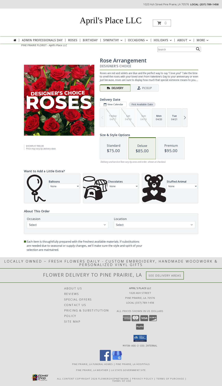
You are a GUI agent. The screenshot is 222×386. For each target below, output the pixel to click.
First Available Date (142, 104)
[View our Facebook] (105, 359)
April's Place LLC (111, 20)
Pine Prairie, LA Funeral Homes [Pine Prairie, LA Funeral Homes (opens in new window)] (92, 363)
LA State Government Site (128, 369)
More (203, 40)
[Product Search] (176, 49)
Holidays (163, 40)
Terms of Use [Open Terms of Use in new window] (121, 380)
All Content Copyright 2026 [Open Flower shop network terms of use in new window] (77, 378)
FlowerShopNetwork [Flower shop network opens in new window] (113, 378)
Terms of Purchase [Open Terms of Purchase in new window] (170, 378)
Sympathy (113, 40)
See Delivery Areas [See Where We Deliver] (165, 275)
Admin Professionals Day (42, 40)
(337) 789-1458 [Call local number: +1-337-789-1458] (209, 4)
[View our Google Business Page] (116, 359)
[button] (162, 23)
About (184, 40)
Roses (72, 40)
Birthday (90, 40)
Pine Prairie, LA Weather (92, 369)
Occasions (138, 40)
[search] (198, 49)
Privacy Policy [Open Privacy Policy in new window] (142, 378)
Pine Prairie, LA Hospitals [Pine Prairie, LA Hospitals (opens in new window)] (133, 363)
